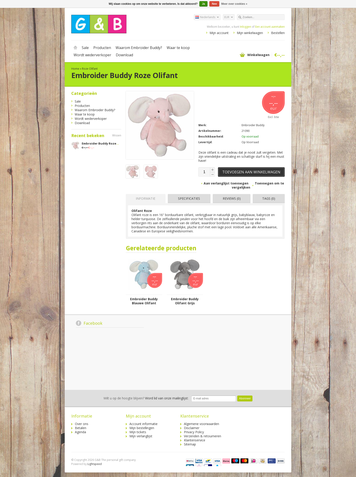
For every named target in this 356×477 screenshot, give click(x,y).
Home (75, 47)
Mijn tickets (137, 432)
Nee (214, 3)
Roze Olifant (90, 69)
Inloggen (245, 27)
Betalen (80, 428)
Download (124, 54)
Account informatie (143, 424)
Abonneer (245, 398)
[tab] (145, 198)
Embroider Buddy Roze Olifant (105, 143)
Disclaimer (191, 428)
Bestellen (278, 33)
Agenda (80, 432)
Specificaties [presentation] (189, 198)
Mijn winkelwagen (250, 33)
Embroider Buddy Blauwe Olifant (144, 301)
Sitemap (190, 444)
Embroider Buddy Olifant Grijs (185, 301)
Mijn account (219, 33)
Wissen (116, 135)
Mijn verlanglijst (140, 436)
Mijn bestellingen (141, 428)
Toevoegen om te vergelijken (258, 185)
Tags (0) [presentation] (268, 198)
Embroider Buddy (253, 125)
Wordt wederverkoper (92, 54)
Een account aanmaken (270, 27)
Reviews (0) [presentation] (232, 198)
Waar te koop (178, 47)
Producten (102, 47)
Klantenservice (194, 440)
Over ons (81, 424)
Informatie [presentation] (145, 198)
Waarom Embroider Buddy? (139, 47)
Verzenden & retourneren (202, 436)
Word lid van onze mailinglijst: (146, 398)
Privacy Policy (194, 432)
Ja (203, 3)
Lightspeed (94, 464)
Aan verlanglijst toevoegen (224, 183)
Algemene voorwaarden (201, 424)
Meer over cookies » (234, 3)
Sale (85, 47)
